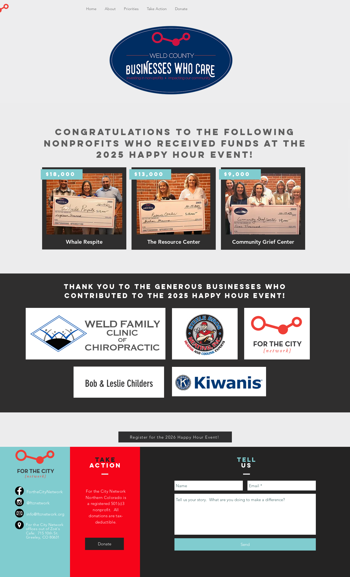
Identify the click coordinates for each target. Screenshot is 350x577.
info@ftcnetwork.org (46, 514)
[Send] (245, 544)
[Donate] (104, 544)
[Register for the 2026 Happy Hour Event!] (175, 437)
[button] (131, 8)
